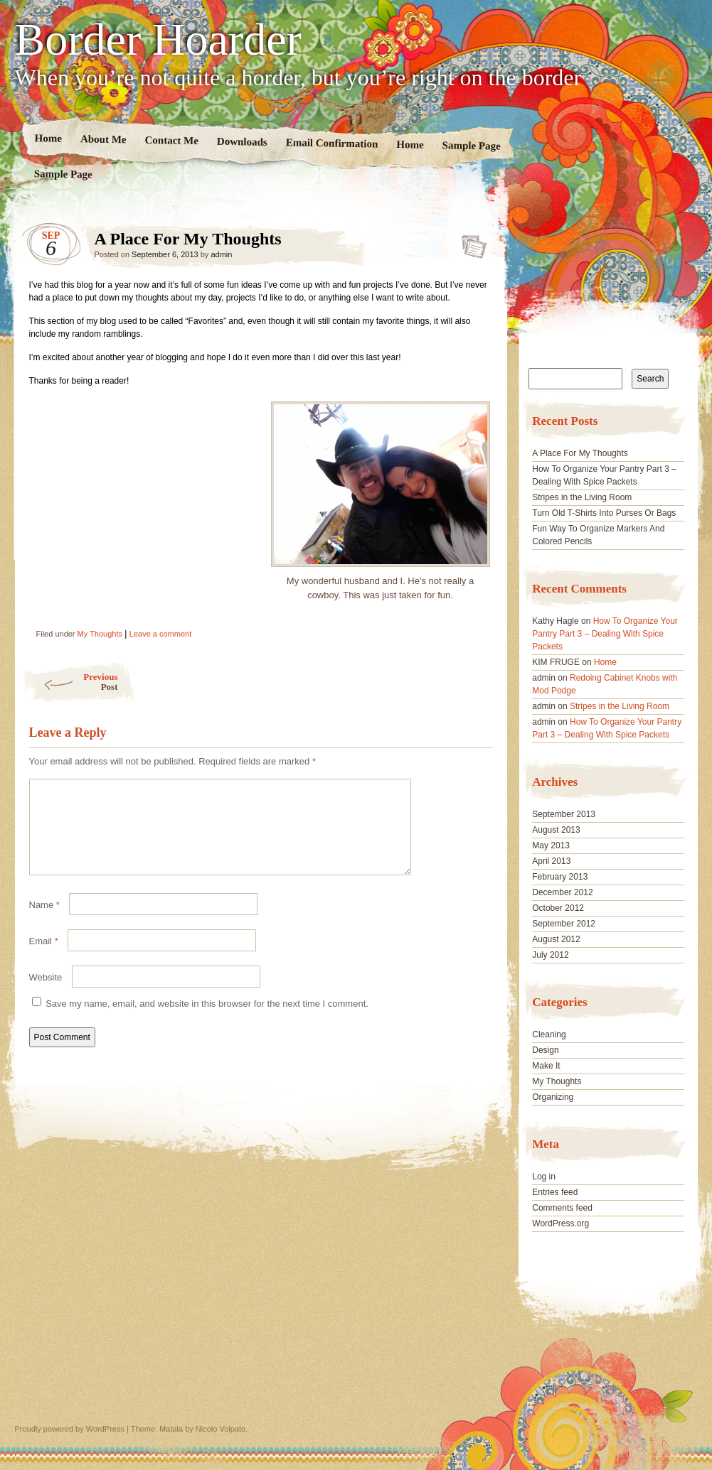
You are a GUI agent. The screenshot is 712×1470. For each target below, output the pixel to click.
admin (221, 254)
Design (545, 1050)
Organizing (552, 1097)
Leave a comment (160, 633)
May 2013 (551, 845)
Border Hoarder (158, 40)
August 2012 (556, 939)
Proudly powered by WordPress (69, 1429)
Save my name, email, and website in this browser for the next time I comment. (207, 1020)
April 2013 (551, 861)
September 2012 (563, 924)
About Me (103, 139)
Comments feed (562, 1208)
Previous (70, 681)
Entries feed (555, 1192)
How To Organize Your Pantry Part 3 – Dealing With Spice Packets (605, 634)
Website (46, 994)
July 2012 (550, 955)
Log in (544, 1177)
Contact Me (171, 140)
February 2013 (560, 877)
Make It (546, 1066)
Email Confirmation (331, 142)
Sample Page (471, 145)
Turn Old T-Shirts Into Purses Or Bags (604, 513)
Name (44, 922)
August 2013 (556, 830)
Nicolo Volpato (220, 1429)
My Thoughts (100, 633)
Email (43, 958)
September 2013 (563, 814)
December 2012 (562, 892)
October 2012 (558, 908)
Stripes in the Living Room (582, 497)
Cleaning (548, 1034)
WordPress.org (560, 1223)
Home (48, 138)
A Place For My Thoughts (470, 242)
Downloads (241, 142)
